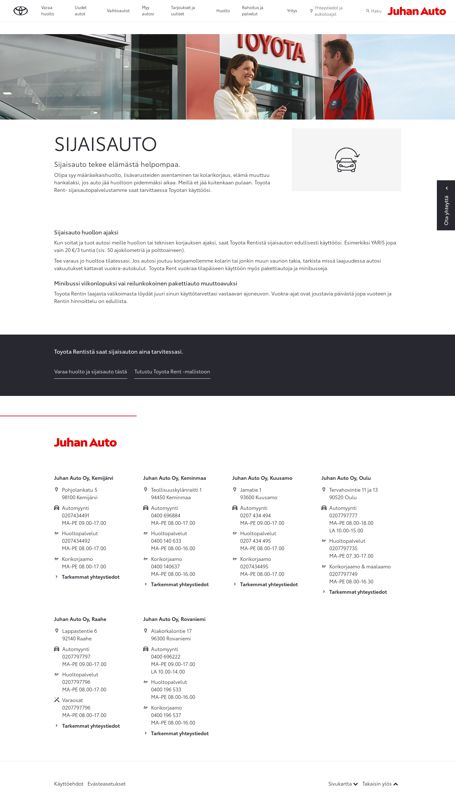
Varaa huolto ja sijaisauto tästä (90, 371)
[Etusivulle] (417, 11)
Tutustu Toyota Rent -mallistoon (172, 371)
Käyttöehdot (68, 783)
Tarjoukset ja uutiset (183, 10)
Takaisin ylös (380, 783)
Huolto (223, 10)
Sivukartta (343, 783)
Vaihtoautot (118, 10)
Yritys (292, 10)
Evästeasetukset (107, 783)
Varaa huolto (47, 10)
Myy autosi (148, 10)
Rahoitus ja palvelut (252, 10)
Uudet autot (81, 10)
